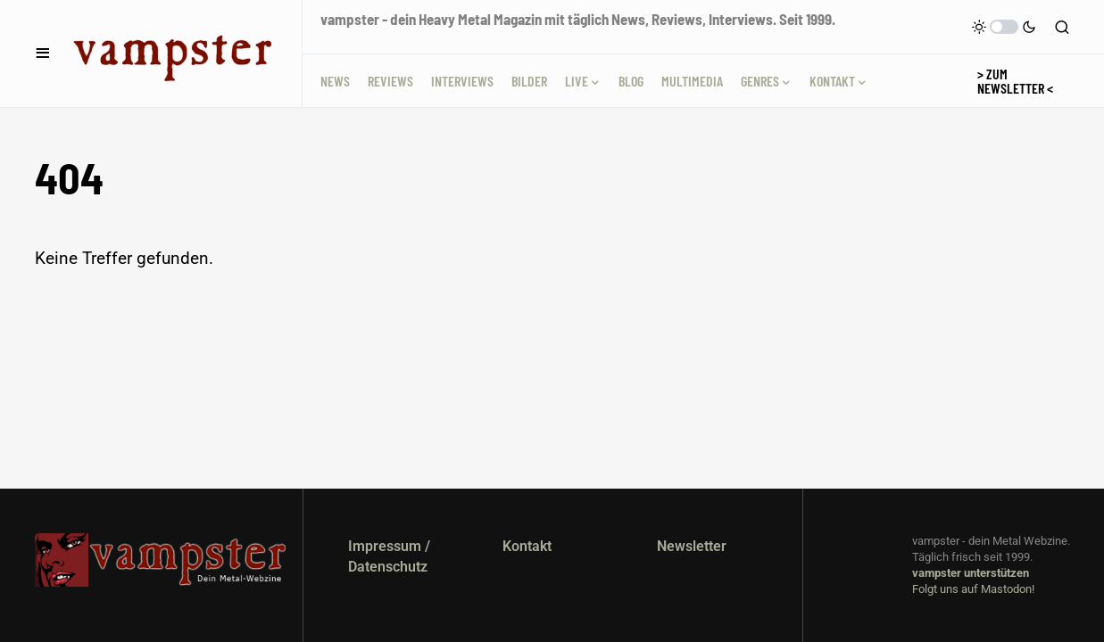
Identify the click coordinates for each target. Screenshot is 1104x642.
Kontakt (527, 546)
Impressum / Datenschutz (389, 556)
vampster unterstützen (970, 573)
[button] (43, 53)
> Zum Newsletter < (1015, 80)
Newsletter (691, 546)
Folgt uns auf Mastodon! (973, 589)
